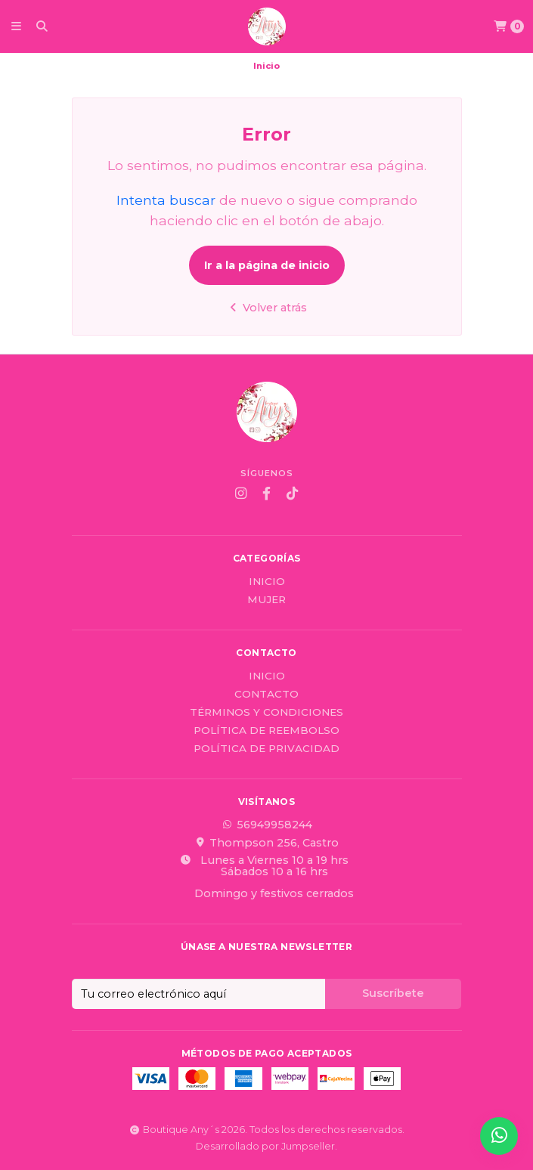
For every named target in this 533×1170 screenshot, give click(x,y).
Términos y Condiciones (266, 712)
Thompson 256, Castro (266, 842)
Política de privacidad (266, 749)
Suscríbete (393, 993)
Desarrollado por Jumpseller (265, 1146)
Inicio (267, 582)
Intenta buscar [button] (165, 200)
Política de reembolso (266, 731)
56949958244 (267, 824)
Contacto (266, 694)
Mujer (266, 600)
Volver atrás (266, 307)
